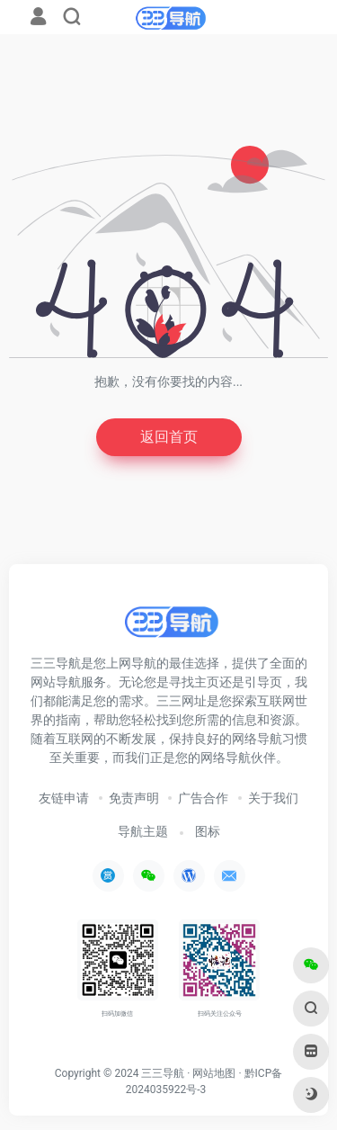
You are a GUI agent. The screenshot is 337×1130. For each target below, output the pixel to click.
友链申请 (64, 798)
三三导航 (162, 1073)
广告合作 (203, 798)
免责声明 (134, 798)
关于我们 (273, 798)
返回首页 (169, 436)
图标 (207, 831)
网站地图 (213, 1073)
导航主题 (143, 831)
